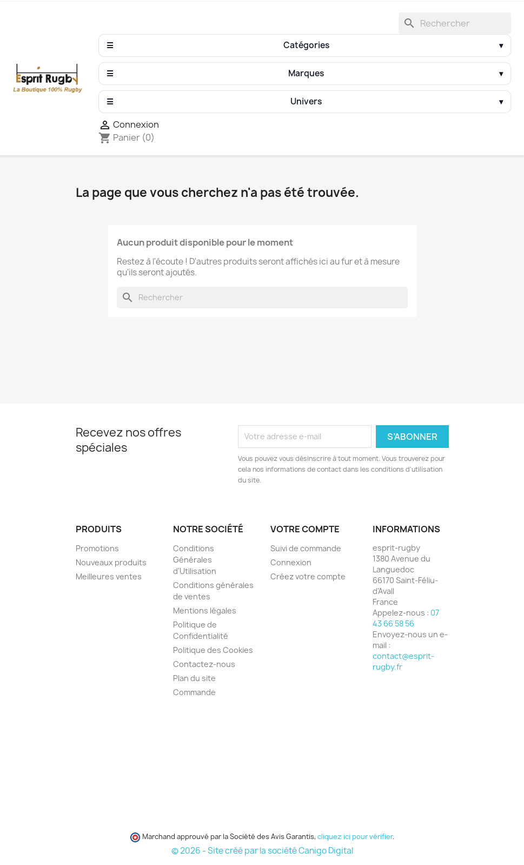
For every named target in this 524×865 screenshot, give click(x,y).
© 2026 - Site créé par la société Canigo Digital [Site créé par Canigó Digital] (262, 850)
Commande (194, 692)
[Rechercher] (455, 23)
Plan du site (194, 678)
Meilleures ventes (109, 576)
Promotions (97, 548)
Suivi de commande (305, 548)
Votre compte (305, 529)
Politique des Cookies (213, 650)
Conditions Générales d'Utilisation (194, 559)
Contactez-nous (204, 664)
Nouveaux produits (111, 562)
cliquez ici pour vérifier (355, 836)
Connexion (290, 562)
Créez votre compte (308, 576)
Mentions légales (204, 610)
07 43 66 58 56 (406, 618)
